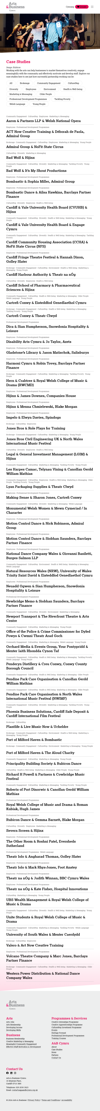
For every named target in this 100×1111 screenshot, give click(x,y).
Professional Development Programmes (28, 99)
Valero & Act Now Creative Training (34, 945)
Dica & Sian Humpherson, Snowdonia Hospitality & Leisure (47, 328)
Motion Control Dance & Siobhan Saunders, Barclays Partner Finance (48, 540)
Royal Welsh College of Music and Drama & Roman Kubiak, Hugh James (47, 806)
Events (54, 1030)
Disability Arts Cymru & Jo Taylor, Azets (38, 341)
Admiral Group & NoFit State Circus (34, 146)
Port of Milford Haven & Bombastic (34, 739)
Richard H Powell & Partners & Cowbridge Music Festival (45, 776)
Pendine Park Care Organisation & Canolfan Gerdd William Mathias (47, 681)
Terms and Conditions (51, 1100)
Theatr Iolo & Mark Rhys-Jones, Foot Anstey (41, 867)
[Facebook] (8, 1072)
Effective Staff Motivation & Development (23, 1047)
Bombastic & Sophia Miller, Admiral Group (40, 181)
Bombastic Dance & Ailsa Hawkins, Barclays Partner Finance (48, 194)
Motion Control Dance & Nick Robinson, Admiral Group (45, 525)
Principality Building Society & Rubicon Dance (43, 763)
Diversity (14, 89)
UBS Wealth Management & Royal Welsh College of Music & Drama (47, 901)
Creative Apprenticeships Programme (67, 1024)
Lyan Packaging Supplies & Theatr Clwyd (39, 486)
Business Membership (15, 1038)
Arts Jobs (10, 1022)
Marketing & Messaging (21, 94)
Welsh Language (17, 104)
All (11, 83)
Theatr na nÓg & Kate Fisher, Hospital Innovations (47, 889)
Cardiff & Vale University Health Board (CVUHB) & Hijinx (46, 209)
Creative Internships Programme (65, 1022)
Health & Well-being (72, 89)
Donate (81, 6)
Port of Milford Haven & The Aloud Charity (40, 752)
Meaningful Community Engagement (21, 1044)
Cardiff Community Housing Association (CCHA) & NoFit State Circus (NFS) (47, 244)
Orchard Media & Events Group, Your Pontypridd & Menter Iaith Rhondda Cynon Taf (47, 648)
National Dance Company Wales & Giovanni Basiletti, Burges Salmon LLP (49, 555)
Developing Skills (13, 1030)
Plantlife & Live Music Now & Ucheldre (37, 726)
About (54, 1047)
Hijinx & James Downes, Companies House (41, 395)
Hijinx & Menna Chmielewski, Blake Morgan (41, 406)
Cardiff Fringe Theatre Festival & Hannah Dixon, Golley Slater (45, 259)
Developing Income (14, 1027)
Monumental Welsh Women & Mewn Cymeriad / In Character (46, 510)
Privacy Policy (34, 1100)
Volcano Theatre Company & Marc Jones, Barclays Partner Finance (47, 958)
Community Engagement (48, 83)
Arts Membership (13, 1024)
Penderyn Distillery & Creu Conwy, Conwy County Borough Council (46, 666)
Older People (46, 94)
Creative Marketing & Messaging (19, 1041)
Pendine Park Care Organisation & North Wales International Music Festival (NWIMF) (44, 696)
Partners (55, 1055)
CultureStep (73, 83)
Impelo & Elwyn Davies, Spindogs (33, 417)
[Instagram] (15, 1072)
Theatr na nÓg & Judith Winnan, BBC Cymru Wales (47, 878)
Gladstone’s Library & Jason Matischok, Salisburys (47, 352)
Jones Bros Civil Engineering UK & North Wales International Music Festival (44, 441)
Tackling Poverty (62, 99)
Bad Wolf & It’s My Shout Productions (36, 170)
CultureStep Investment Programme (66, 1027)
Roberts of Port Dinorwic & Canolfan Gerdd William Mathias (47, 791)
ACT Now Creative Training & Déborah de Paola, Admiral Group (45, 133)
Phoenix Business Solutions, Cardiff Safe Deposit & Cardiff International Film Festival (47, 713)
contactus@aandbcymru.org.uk (25, 1090)
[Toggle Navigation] (92, 6)
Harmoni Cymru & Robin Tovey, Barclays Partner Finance (45, 365)
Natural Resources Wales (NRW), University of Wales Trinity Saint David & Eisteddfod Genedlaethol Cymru (49, 573)
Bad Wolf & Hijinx (20, 157)
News (54, 1052)
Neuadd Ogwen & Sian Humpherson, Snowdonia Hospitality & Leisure (45, 588)
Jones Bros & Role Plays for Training (35, 428)
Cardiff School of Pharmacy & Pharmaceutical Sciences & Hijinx (43, 287)
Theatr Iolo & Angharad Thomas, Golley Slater (43, 856)
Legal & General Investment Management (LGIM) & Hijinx (47, 456)
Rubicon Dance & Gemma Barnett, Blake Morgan (45, 819)
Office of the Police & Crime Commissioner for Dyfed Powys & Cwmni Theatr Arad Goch (48, 633)
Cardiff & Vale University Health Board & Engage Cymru (45, 226)
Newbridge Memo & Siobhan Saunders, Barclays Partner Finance (45, 603)
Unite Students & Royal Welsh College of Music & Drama (45, 919)
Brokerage (25, 83)
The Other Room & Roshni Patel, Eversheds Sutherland (41, 843)
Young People (39, 104)
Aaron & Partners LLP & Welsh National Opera (43, 121)
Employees (31, 89)
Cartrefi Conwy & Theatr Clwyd (31, 315)
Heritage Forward (59, 1033)
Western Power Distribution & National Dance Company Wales (43, 975)
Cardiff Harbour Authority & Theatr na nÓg (41, 274)
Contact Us (56, 1058)
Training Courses (59, 1038)
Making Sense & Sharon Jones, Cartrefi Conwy (44, 497)
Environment (50, 89)
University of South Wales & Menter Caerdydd (43, 934)
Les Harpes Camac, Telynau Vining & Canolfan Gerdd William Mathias (49, 471)
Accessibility (66, 1100)
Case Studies (57, 1049)
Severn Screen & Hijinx (24, 830)
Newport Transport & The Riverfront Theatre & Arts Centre (47, 618)
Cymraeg (70, 6)
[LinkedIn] (11, 1072)
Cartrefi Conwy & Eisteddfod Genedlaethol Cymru (46, 302)
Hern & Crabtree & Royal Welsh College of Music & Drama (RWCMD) (46, 382)
